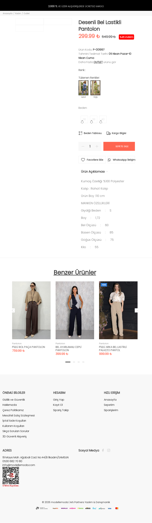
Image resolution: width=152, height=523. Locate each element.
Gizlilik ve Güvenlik (13, 400)
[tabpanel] (31, 313)
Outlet (27, 13)
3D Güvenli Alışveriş (14, 436)
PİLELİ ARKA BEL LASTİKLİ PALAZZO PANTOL (113, 348)
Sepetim (109, 405)
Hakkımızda (9, 405)
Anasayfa (7, 13)
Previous (13, 310)
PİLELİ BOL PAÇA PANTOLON (28, 347)
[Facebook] (104, 450)
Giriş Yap (58, 400)
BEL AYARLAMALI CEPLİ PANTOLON (68, 348)
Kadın (18, 13)
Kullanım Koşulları (13, 426)
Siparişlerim (111, 410)
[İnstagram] (108, 450)
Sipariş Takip (61, 410)
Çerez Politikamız (13, 410)
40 (103, 119)
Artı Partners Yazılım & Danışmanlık (90, 502)
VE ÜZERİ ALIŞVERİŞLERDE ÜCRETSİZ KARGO (76, 6)
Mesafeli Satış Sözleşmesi (18, 415)
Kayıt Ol (58, 405)
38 (93, 119)
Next (137, 310)
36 (84, 119)
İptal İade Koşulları (14, 421)
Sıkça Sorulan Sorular (15, 431)
